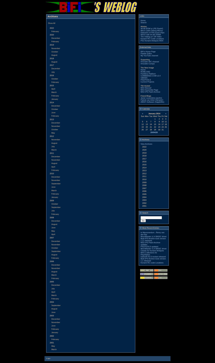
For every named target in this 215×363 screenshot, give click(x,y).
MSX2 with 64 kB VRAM (151, 35)
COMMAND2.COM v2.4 (151, 76)
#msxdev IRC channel (150, 62)
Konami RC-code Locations (152, 263)
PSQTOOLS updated (149, 247)
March (54, 92)
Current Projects (147, 82)
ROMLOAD (145, 72)
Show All (51, 23)
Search (143, 23)
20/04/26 (154, 132)
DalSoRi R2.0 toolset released (153, 257)
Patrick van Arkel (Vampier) (152, 100)
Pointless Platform (148, 74)
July (53, 72)
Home (143, 20)
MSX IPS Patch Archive (150, 92)
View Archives (146, 144)
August (54, 55)
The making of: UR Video (151, 37)
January (54, 99)
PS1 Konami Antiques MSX (152, 41)
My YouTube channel (149, 56)
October (54, 52)
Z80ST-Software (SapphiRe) (152, 102)
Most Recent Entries (149, 228)
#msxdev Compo (148, 64)
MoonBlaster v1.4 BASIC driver (154, 237)
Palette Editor (146, 54)
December (55, 38)
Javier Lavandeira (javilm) (151, 98)
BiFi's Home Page (148, 52)
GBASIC (144, 78)
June (53, 113)
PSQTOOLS (146, 80)
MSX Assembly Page (149, 90)
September (56, 184)
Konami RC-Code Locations (152, 39)
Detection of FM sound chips (152, 33)
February (55, 31)
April (53, 89)
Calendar (145, 109)
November (55, 48)
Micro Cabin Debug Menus (152, 31)
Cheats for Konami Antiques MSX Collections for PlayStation (152, 253)
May (53, 133)
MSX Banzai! (146, 88)
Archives (144, 140)
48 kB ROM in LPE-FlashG (152, 29)
